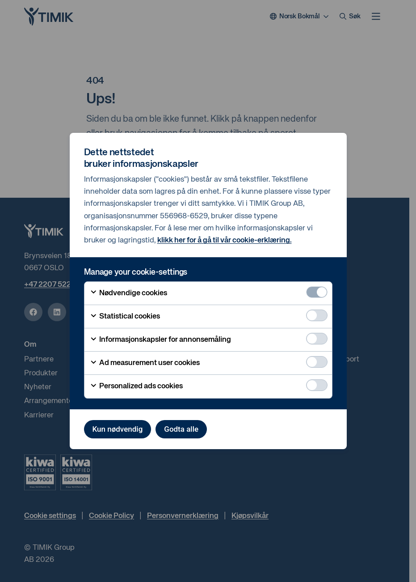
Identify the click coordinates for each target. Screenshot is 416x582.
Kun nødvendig (117, 429)
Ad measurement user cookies (145, 363)
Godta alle (181, 429)
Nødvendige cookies (128, 293)
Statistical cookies (125, 317)
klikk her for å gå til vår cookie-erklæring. (224, 240)
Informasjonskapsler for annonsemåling (160, 340)
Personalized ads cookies (136, 386)
